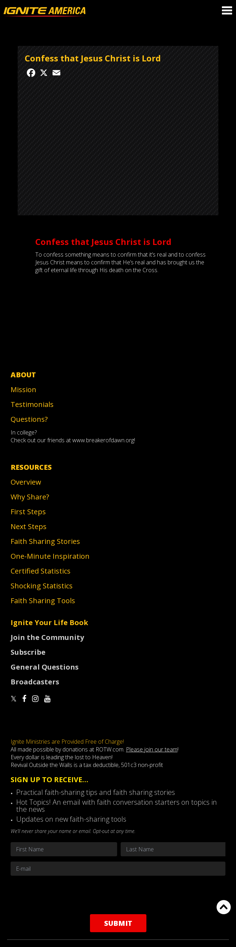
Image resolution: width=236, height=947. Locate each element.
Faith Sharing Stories (45, 541)
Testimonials (32, 404)
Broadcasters (35, 682)
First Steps (28, 511)
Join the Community (47, 637)
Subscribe (28, 652)
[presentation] (118, 895)
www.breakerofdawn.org (103, 440)
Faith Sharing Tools (43, 600)
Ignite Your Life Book (49, 622)
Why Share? (30, 497)
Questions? (29, 419)
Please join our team (151, 749)
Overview (26, 482)
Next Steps (29, 526)
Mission (23, 389)
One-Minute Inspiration (50, 556)
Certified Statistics (41, 571)
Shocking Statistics (42, 586)
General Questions (45, 667)
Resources (31, 467)
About (23, 374)
